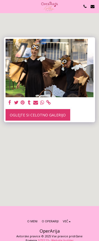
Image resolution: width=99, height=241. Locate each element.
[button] (5, 6)
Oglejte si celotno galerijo (38, 114)
